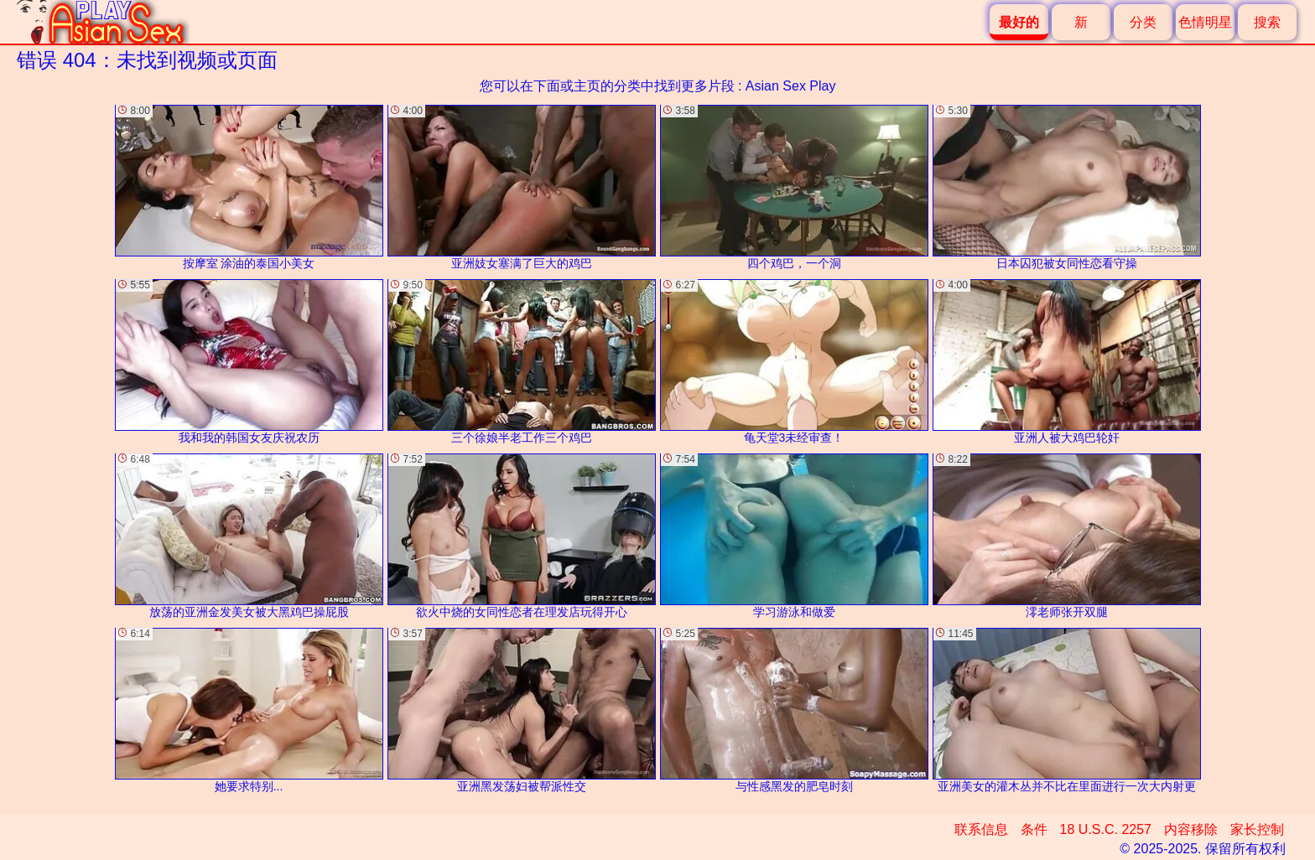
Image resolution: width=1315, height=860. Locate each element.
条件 (1034, 829)
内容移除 (1191, 829)
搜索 (1267, 22)
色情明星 (1205, 22)
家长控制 (1257, 829)
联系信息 (981, 829)
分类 (1143, 22)
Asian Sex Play (791, 86)
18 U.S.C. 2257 (1105, 829)
